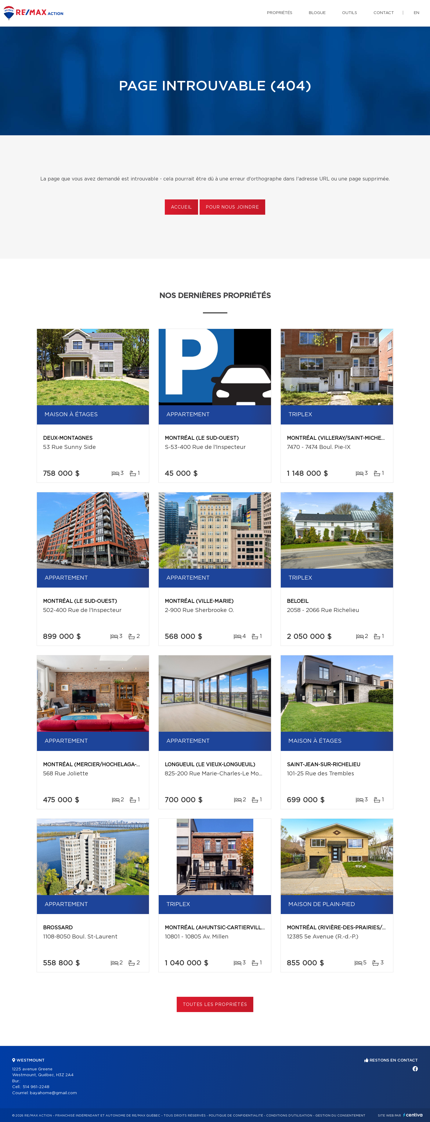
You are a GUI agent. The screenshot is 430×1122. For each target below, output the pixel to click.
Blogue (317, 13)
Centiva (413, 1115)
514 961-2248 (36, 1087)
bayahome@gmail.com (53, 1093)
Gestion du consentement (340, 1115)
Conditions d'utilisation (289, 1115)
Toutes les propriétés (215, 1005)
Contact (384, 13)
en (416, 13)
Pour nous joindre (232, 207)
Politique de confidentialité (236, 1115)
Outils (349, 13)
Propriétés (279, 13)
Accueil (181, 207)
